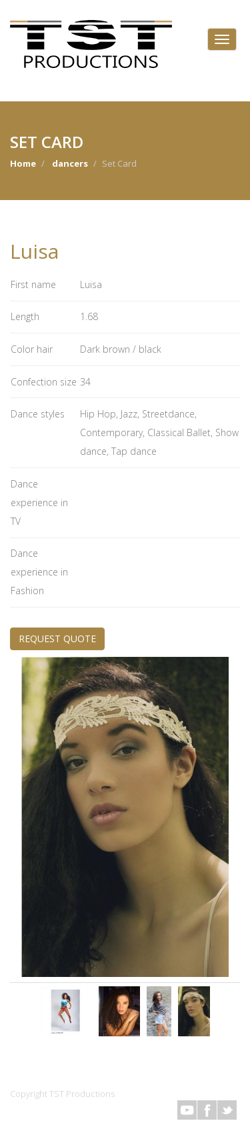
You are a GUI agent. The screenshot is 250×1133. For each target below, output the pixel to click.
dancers (70, 163)
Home (23, 163)
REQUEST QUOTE (57, 638)
